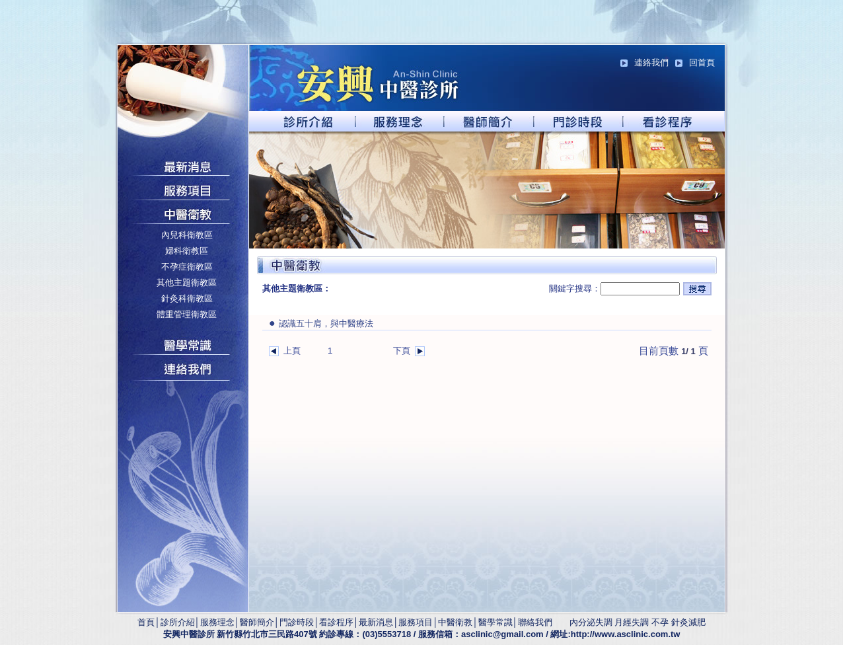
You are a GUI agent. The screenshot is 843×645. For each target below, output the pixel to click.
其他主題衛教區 (187, 282)
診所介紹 (178, 622)
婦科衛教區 (186, 251)
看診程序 (336, 622)
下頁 (401, 351)
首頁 (146, 622)
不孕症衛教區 (187, 267)
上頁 (292, 351)
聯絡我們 (535, 622)
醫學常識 (495, 622)
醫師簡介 (257, 622)
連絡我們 (651, 62)
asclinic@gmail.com (502, 634)
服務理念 (217, 622)
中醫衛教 (455, 622)
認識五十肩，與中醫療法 (321, 323)
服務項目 (415, 622)
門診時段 (296, 622)
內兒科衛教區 (187, 235)
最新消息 (376, 622)
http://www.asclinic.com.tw (625, 634)
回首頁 (702, 62)
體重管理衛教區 (187, 314)
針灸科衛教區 (187, 298)
